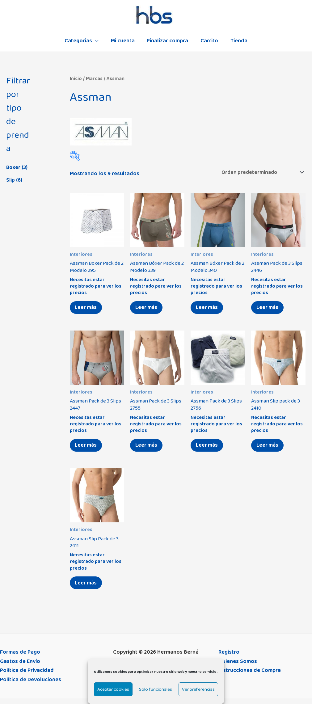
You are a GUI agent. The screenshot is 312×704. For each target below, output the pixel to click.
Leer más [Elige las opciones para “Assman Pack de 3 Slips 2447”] (87, 448)
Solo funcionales (155, 689)
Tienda (236, 40)
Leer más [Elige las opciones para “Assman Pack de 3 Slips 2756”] (208, 448)
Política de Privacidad (27, 676)
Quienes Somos (237, 667)
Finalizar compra (167, 40)
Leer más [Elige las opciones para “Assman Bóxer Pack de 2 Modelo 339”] (147, 309)
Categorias (81, 40)
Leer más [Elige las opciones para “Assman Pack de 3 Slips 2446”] (268, 309)
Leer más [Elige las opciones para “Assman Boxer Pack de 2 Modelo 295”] (87, 309)
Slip (10, 180)
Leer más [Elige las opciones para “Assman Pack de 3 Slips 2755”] (147, 448)
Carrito (208, 40)
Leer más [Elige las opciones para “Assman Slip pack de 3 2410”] (268, 448)
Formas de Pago (20, 658)
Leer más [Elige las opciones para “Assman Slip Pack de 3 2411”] (87, 588)
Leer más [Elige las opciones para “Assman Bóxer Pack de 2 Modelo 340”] (208, 309)
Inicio (76, 78)
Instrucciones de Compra (249, 676)
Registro (228, 658)
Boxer (13, 167)
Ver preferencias (198, 689)
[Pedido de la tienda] (259, 172)
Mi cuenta (124, 40)
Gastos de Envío (20, 667)
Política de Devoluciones (30, 685)
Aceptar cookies (113, 689)
